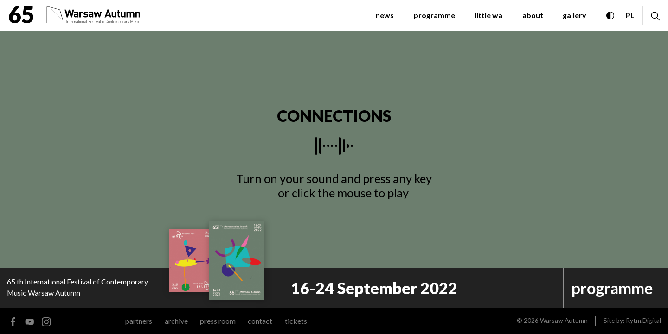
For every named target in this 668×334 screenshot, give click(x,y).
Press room (218, 320)
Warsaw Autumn (564, 320)
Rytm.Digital (643, 320)
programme (434, 15)
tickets (296, 320)
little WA (488, 15)
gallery (574, 15)
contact (260, 320)
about (532, 15)
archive (176, 320)
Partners (138, 320)
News (385, 15)
